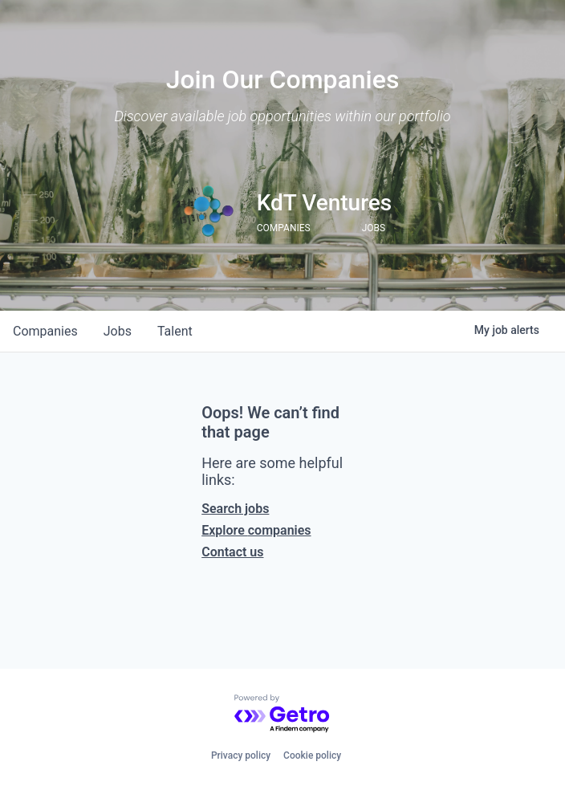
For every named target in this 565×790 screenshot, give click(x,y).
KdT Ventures (324, 202)
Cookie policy (312, 755)
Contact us (232, 552)
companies (45, 331)
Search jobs (235, 508)
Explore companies (256, 530)
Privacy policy (240, 755)
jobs (118, 331)
